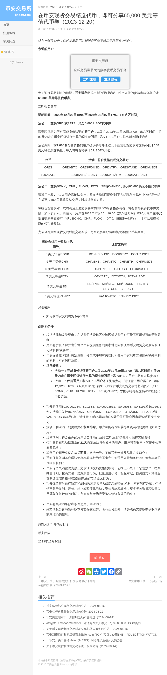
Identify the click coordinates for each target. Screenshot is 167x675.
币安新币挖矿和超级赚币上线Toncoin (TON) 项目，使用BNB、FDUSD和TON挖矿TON (101, 634)
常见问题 (9, 41)
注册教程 (9, 33)
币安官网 (92, 660)
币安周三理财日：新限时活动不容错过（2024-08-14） (81, 617)
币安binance (16, 62)
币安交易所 (16, 10)
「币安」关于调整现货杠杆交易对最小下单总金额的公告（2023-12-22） (67, 583)
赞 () (99, 557)
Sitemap (64, 664)
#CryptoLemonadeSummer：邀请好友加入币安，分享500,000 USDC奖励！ (95, 623)
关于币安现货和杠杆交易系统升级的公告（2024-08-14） (82, 646)
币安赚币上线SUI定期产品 (145, 581)
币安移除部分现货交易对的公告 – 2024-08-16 (75, 606)
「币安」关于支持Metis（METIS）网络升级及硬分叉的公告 (84, 640)
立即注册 (89, 79)
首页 (6, 24)
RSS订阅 (7, 51)
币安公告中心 (66, 7)
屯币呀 (73, 664)
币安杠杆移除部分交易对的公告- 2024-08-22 (74, 611)
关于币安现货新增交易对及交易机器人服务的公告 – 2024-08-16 (87, 629)
